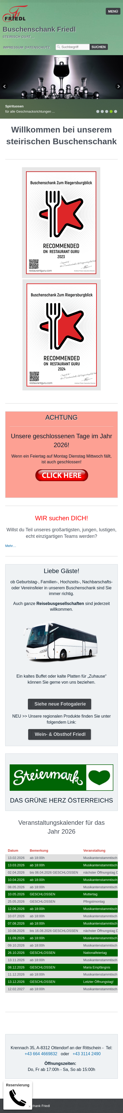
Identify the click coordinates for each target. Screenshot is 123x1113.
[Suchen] (99, 47)
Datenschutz (37, 47)
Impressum (13, 47)
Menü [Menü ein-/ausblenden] (113, 11)
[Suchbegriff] (73, 47)
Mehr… (10, 546)
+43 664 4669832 (41, 1054)
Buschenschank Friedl (39, 29)
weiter (118, 87)
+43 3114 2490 (87, 1054)
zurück (5, 87)
